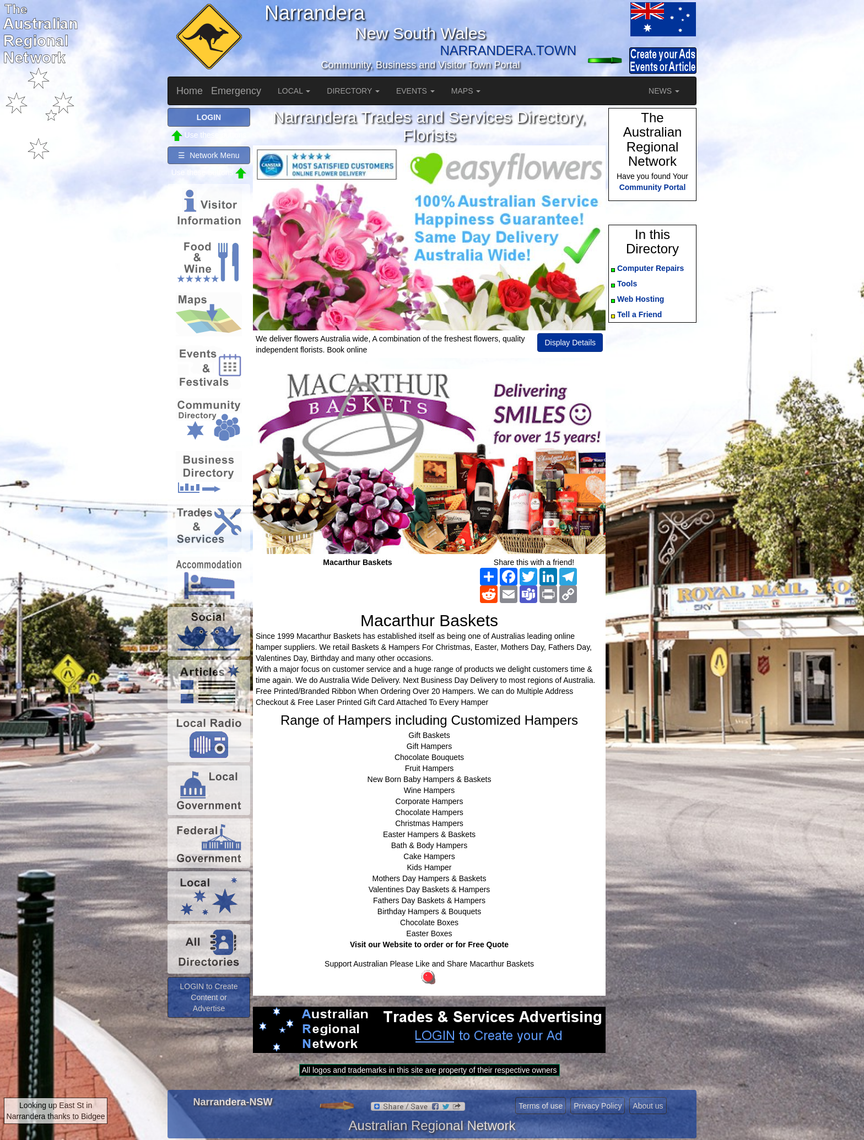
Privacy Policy (598, 1105)
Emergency (236, 90)
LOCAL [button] (294, 90)
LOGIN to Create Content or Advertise (208, 997)
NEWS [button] (664, 90)
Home (189, 90)
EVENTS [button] (415, 90)
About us (648, 1105)
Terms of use (541, 1105)
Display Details (570, 342)
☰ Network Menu (208, 155)
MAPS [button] (466, 90)
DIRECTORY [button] (353, 90)
